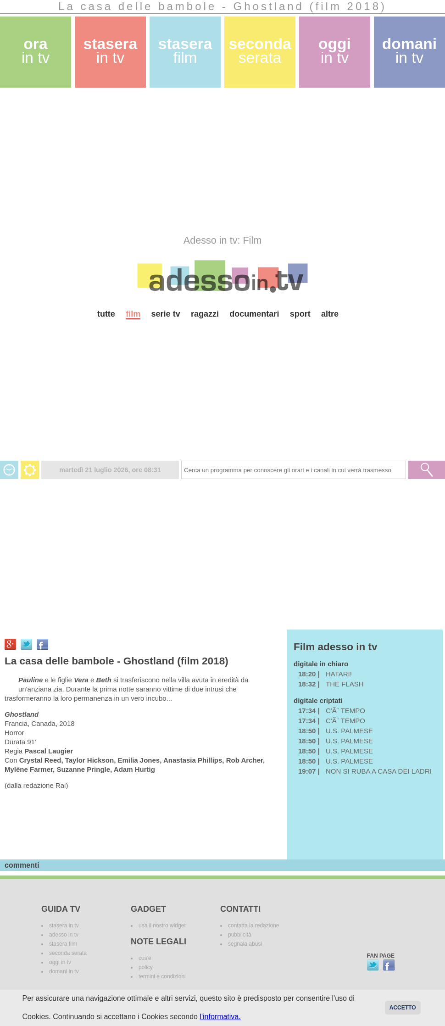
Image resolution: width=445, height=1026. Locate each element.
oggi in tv (60, 962)
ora (36, 50)
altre (330, 313)
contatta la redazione (253, 925)
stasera (110, 50)
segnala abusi (245, 944)
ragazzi (205, 313)
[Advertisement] (156, 161)
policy (146, 967)
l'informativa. (220, 1016)
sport (300, 313)
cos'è (145, 958)
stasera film (63, 944)
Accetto (402, 1007)
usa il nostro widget (162, 925)
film (133, 313)
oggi (334, 50)
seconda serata (68, 953)
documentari (254, 313)
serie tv (165, 313)
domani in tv (64, 971)
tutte (106, 313)
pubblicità (239, 934)
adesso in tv (63, 934)
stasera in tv (64, 925)
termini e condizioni (162, 976)
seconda (259, 50)
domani (409, 50)
